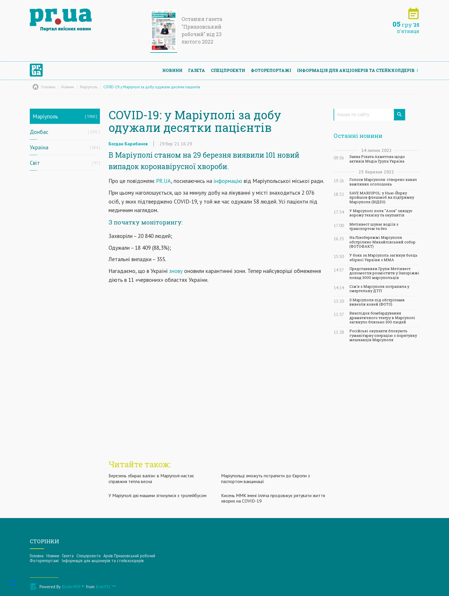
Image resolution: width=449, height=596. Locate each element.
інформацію (228, 180)
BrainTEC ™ (106, 586)
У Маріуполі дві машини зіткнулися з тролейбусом (157, 495)
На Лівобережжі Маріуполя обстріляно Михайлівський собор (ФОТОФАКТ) (382, 242)
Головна (37, 555)
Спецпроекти (228, 70)
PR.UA (163, 180)
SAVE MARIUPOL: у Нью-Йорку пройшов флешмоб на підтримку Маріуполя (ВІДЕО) (381, 197)
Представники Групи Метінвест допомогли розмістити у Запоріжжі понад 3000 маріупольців (384, 273)
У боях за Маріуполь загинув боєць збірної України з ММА (383, 257)
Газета (196, 70)
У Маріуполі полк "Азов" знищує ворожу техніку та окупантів (380, 213)
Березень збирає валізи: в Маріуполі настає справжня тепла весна (151, 478)
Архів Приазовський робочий (129, 555)
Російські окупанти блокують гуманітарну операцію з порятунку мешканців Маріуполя (383, 335)
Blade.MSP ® (73, 586)
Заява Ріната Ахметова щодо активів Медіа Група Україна (377, 159)
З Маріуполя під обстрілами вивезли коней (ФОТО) (377, 302)
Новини (172, 70)
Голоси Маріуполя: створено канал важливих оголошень (383, 181)
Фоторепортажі (271, 70)
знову (176, 270)
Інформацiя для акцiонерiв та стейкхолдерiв (356, 70)
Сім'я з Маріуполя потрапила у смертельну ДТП (379, 288)
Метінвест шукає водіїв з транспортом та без (373, 226)
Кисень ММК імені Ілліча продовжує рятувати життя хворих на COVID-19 (273, 498)
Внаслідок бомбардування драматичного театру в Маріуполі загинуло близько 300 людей (382, 317)
